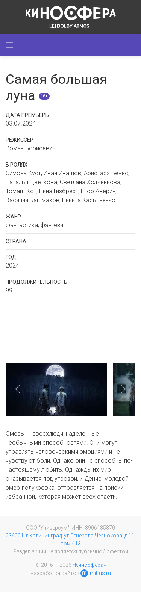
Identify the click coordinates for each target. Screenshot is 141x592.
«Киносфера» (89, 565)
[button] (9, 45)
